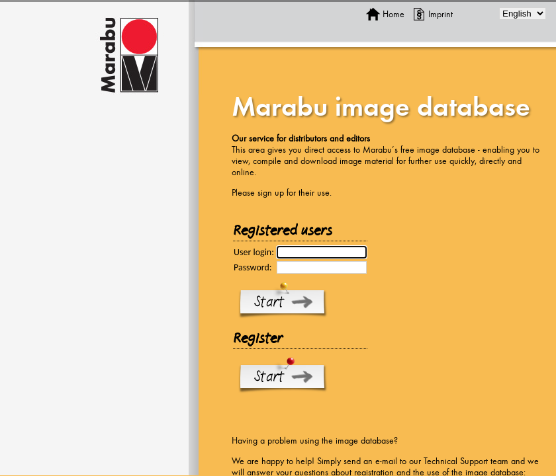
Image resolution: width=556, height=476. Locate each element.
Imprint (440, 14)
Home (393, 14)
